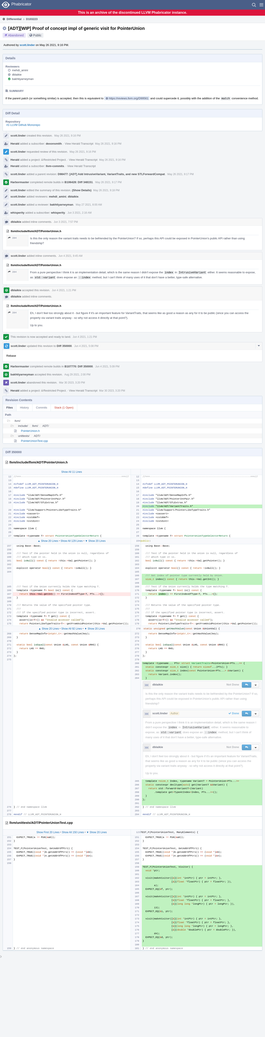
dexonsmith (54, 143)
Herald (14, 143)
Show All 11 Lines (71, 471)
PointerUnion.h (30, 430)
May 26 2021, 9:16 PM (67, 135)
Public (37, 35)
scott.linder (27, 45)
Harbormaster (19, 182)
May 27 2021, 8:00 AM (89, 204)
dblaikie (17, 74)
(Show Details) (82, 190)
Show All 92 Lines (71, 628)
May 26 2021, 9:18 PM (106, 190)
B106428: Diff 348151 (79, 182)
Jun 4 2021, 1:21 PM (64, 290)
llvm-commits (55, 166)
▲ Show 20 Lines (48, 540)
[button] (261, 5)
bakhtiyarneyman (23, 79)
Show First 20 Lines (47, 832)
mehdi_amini (20, 70)
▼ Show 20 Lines (95, 540)
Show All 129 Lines (72, 540)
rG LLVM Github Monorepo (23, 125)
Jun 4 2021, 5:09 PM (107, 366)
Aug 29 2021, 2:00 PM (77, 374)
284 (12, 238)
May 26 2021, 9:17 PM (180, 174)
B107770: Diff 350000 (79, 366)
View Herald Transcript (79, 143)
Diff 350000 (64, 346)
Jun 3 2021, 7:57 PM (66, 221)
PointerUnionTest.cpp (34, 440)
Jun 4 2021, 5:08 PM (86, 346)
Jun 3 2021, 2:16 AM (80, 212)
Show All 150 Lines (73, 832)
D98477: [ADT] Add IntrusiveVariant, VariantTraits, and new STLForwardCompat (111, 174)
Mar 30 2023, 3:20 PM (72, 382)
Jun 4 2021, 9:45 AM (70, 255)
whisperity (17, 212)
